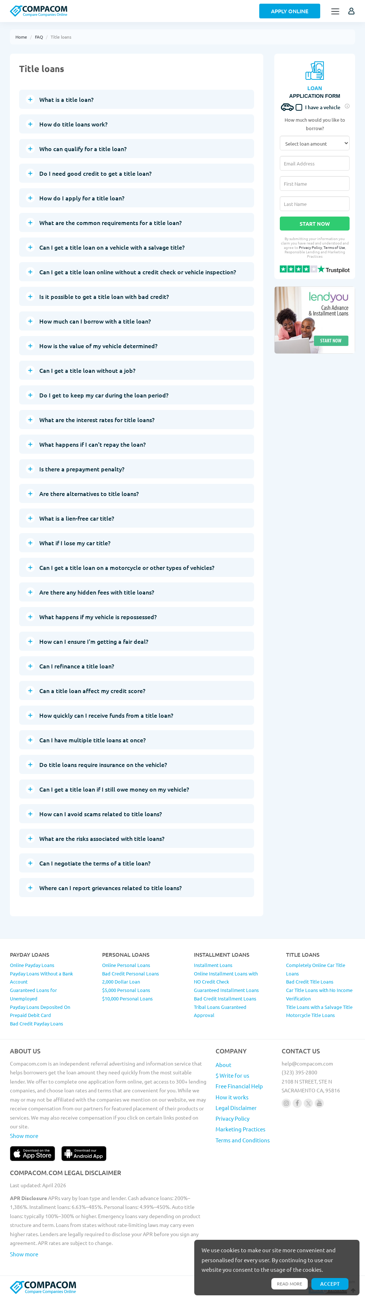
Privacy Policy (310, 247)
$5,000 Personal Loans (126, 990)
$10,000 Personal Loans (127, 998)
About (223, 1064)
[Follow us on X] (308, 1103)
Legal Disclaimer (236, 1107)
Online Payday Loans (32, 965)
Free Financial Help (239, 1085)
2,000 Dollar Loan (121, 981)
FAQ (39, 37)
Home (21, 37)
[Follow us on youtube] (319, 1103)
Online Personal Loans (126, 965)
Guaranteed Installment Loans (226, 990)
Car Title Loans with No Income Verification (319, 994)
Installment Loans (213, 965)
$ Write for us (232, 1075)
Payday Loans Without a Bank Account (41, 977)
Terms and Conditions (243, 1139)
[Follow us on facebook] (297, 1103)
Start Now (315, 223)
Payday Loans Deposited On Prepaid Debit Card (40, 1011)
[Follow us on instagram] (286, 1103)
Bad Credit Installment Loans (225, 998)
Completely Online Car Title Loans (315, 969)
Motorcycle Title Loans (310, 1015)
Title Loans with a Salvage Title (319, 1007)
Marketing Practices (240, 1128)
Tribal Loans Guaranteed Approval (220, 1011)
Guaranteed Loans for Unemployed (33, 994)
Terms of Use (334, 247)
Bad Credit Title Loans (309, 981)
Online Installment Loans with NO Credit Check (226, 977)
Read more (289, 1283)
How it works (232, 1096)
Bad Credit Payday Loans (36, 1023)
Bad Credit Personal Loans (130, 973)
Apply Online (289, 11)
